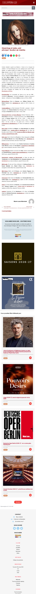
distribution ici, (16, 103)
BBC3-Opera (5, 171)
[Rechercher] (33, 8)
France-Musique (6, 150)
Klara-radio (4, 128)
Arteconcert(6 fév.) (6, 114)
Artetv (3, 184)
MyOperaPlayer (5, 101)
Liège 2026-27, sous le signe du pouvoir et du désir (16, 398)
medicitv (11, 157)
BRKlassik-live (5, 143)
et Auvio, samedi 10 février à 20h (9, 133)
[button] (34, 2)
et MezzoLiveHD (18, 157)
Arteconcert (5, 177)
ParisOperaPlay (5, 94)
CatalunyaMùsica (6, 108)
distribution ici (30, 138)
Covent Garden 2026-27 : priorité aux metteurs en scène (18, 489)
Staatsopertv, (5, 157)
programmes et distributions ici (9, 123)
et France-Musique (16, 114)
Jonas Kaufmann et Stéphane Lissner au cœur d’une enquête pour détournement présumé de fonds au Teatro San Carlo (17, 352)
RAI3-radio (4, 137)
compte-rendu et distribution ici (19, 130)
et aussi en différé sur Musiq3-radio (25, 132)
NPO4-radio (4, 164)
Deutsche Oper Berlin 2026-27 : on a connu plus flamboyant (17, 444)
